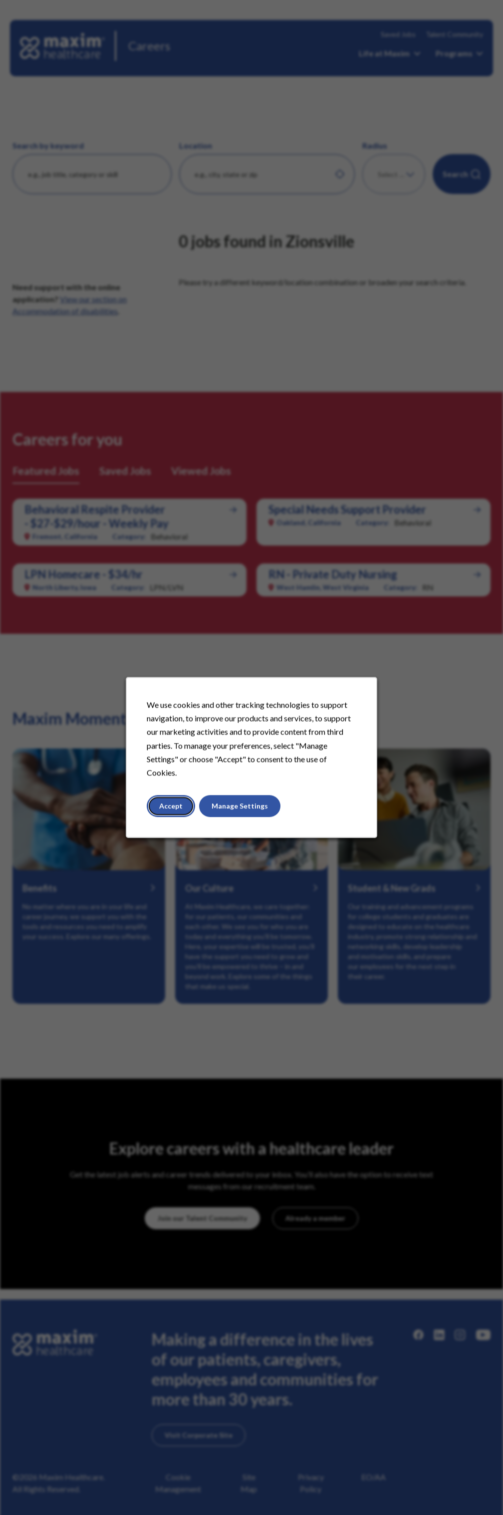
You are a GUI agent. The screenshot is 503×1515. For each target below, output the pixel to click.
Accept (171, 806)
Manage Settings (240, 806)
